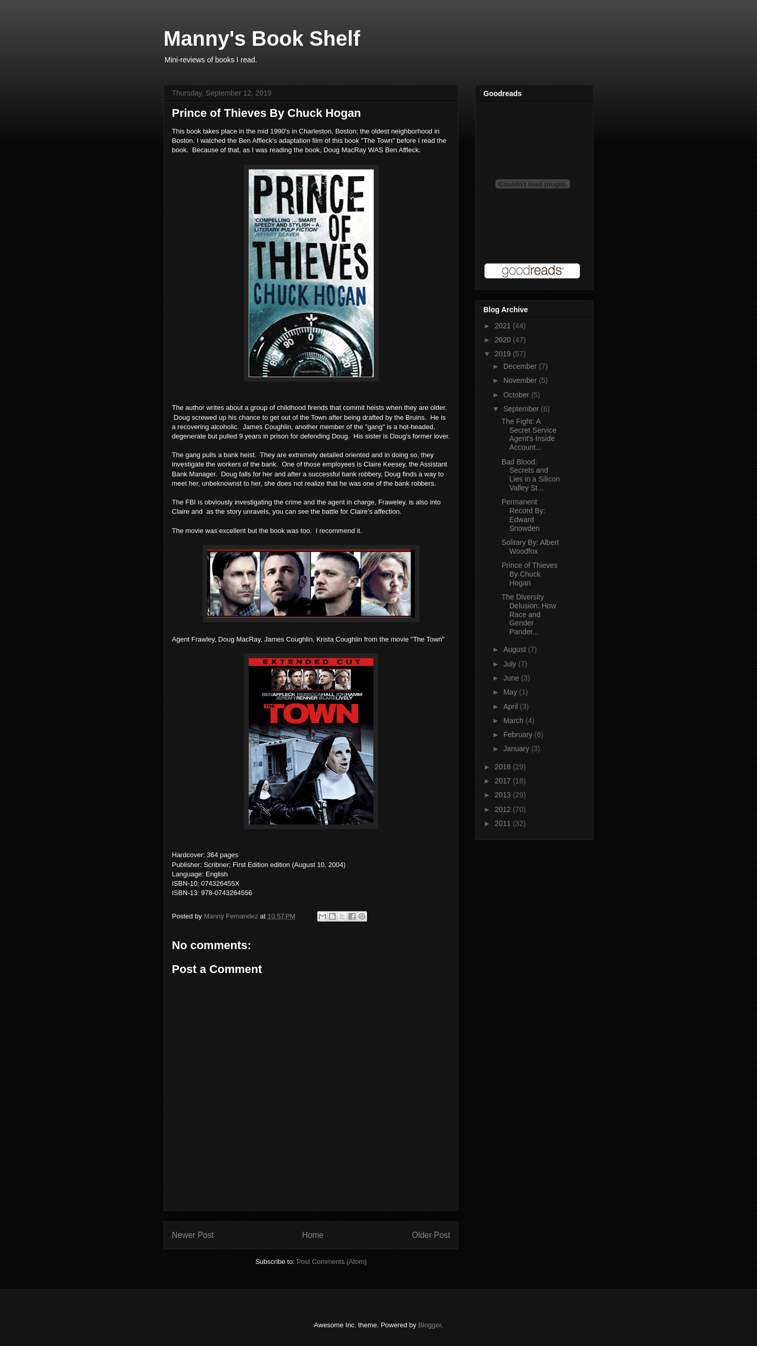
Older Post (431, 1235)
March (514, 720)
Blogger (429, 1325)
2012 (504, 809)
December (520, 366)
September (521, 409)
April (511, 706)
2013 (504, 795)
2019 (504, 354)
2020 (504, 340)
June (512, 678)
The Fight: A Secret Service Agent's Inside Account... (529, 434)
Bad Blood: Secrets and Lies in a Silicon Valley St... (531, 475)
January (517, 748)
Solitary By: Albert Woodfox (530, 546)
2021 (504, 326)
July (510, 664)
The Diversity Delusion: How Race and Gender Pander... (529, 614)
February (518, 734)
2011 (504, 823)
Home (313, 1235)
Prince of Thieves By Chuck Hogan (530, 574)
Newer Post (193, 1235)
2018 (504, 767)
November (520, 380)
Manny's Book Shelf (262, 38)
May (511, 692)
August (515, 649)
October (517, 395)
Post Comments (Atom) (331, 1261)
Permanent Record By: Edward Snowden (523, 515)
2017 (504, 781)
